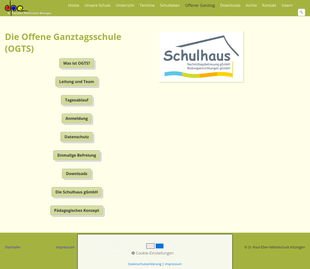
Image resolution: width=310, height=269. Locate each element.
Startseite (12, 247)
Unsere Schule (97, 5)
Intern (287, 5)
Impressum (65, 247)
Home (73, 5)
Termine (147, 5)
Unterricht (125, 5)
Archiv (251, 5)
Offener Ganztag (200, 5)
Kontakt (269, 5)
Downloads (230, 5)
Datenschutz (117, 247)
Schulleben (170, 5)
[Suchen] (301, 12)
